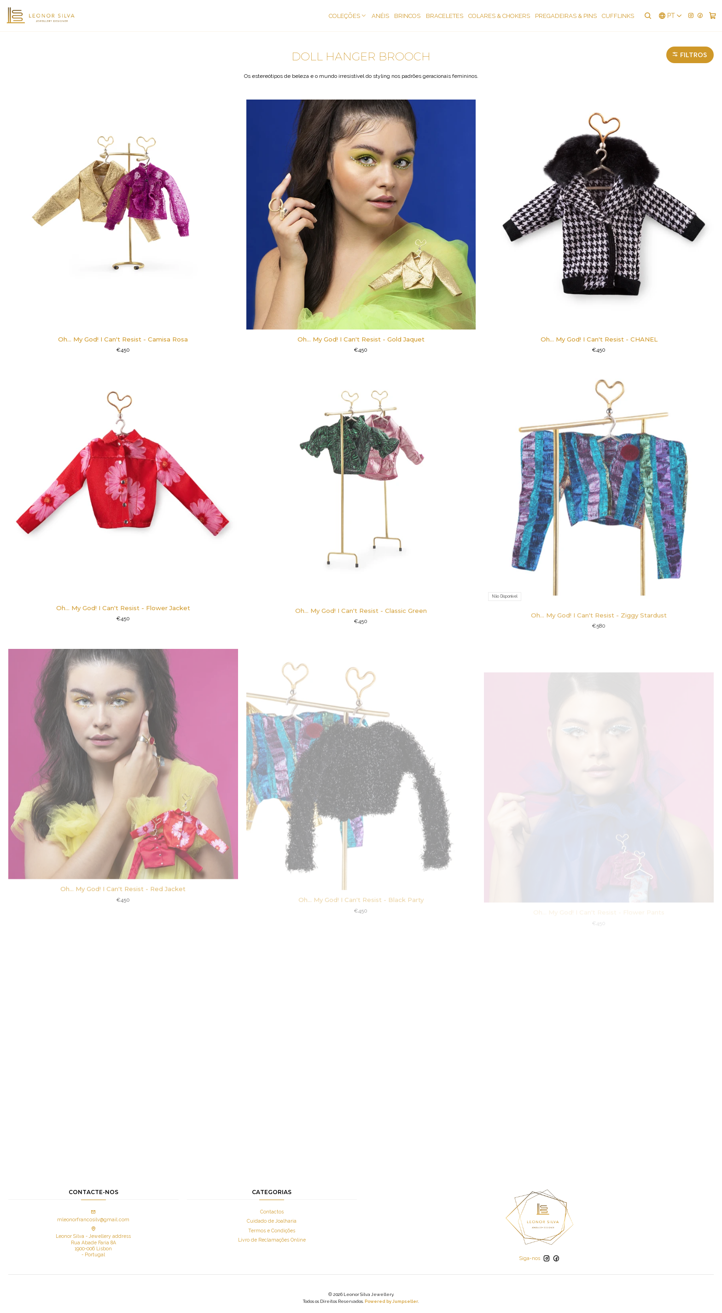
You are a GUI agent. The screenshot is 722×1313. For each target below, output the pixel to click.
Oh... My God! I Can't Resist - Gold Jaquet (361, 339)
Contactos (272, 1211)
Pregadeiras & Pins (566, 15)
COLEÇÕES (348, 15)
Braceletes (444, 15)
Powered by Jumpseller (391, 1301)
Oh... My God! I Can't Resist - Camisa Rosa (123, 339)
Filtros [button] (689, 55)
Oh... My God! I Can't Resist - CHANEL (599, 339)
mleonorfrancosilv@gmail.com (93, 1216)
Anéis (380, 15)
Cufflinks (618, 15)
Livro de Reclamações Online (272, 1239)
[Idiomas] (670, 16)
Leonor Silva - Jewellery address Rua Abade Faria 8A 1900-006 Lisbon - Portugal (93, 1242)
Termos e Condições (271, 1230)
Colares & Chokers (499, 15)
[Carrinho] (712, 16)
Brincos (407, 15)
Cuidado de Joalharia (272, 1221)
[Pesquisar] (647, 16)
